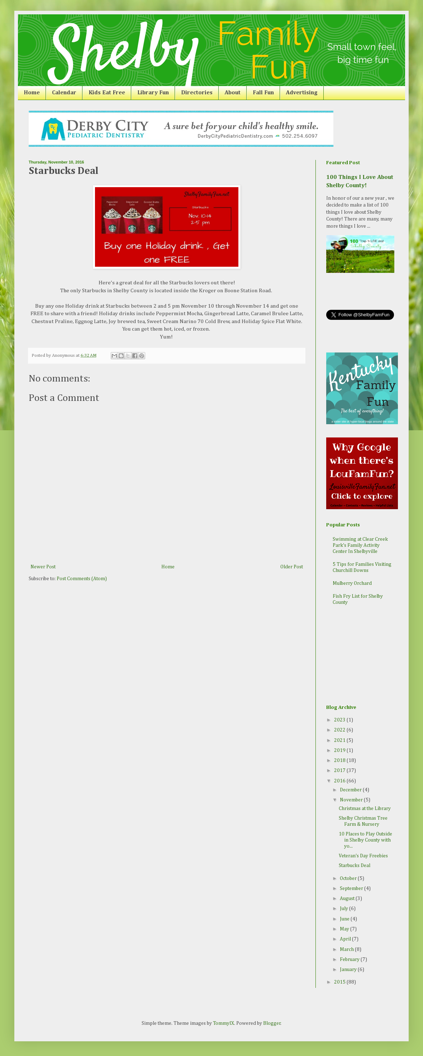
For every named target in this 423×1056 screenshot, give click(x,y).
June (345, 919)
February (350, 959)
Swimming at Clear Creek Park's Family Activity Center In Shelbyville (360, 545)
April (346, 939)
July (344, 908)
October (349, 878)
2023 (340, 720)
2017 (340, 770)
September (352, 888)
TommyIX (223, 1023)
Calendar (64, 93)
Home (32, 93)
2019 (340, 750)
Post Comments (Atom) (82, 578)
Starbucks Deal (354, 865)
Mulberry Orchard (352, 583)
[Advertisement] (362, 656)
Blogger (272, 1023)
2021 (340, 740)
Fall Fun (263, 93)
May (345, 929)
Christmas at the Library (365, 808)
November (352, 799)
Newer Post (43, 566)
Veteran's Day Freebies (363, 855)
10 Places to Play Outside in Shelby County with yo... (365, 840)
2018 (340, 760)
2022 (340, 730)
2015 (340, 982)
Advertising (302, 93)
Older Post (291, 566)
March (347, 949)
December (351, 789)
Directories (197, 93)
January (349, 969)
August (348, 898)
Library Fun (153, 93)
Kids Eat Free (107, 93)
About (233, 93)
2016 (340, 780)
